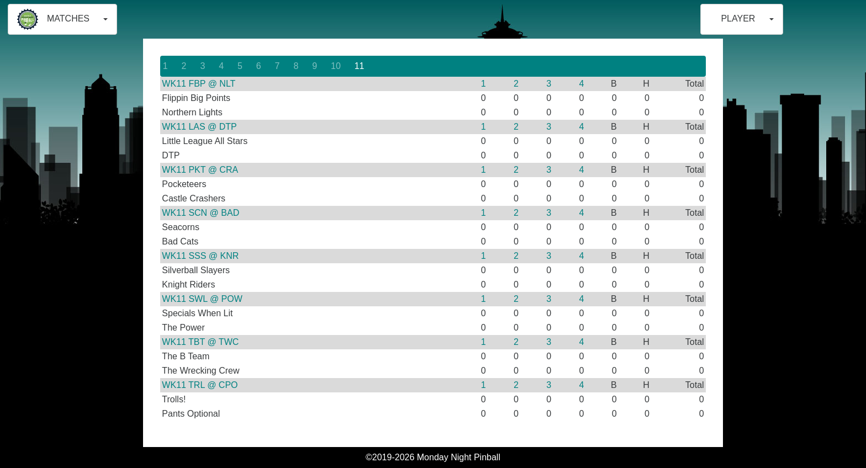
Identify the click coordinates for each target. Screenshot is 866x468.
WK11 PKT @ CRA (200, 169)
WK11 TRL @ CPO (199, 385)
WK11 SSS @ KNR (200, 255)
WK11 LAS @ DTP (199, 126)
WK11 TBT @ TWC (200, 342)
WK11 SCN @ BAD (200, 212)
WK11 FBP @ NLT (198, 83)
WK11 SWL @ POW (202, 299)
